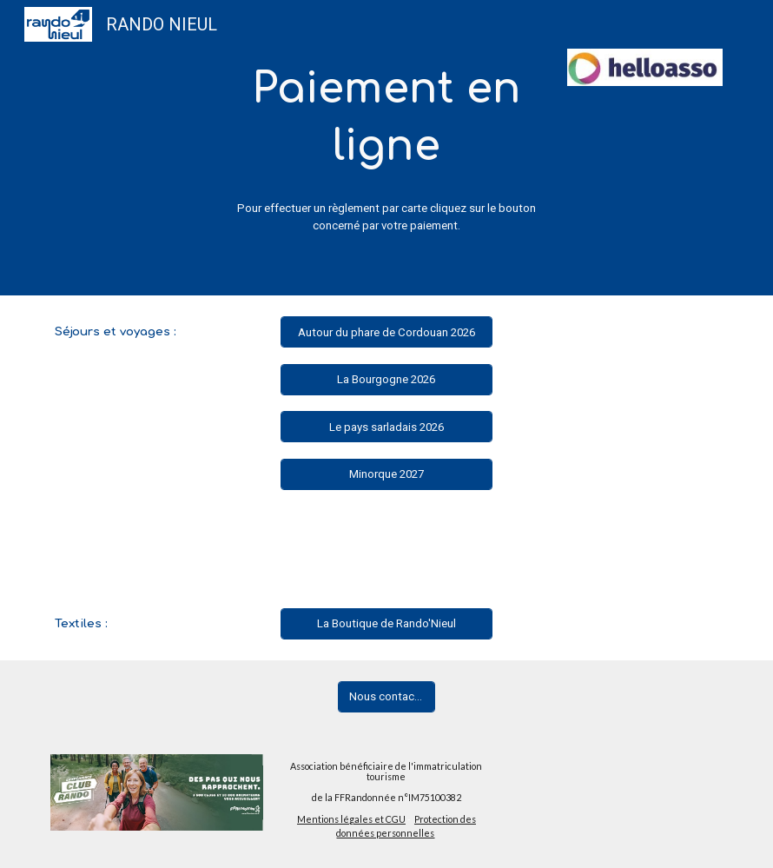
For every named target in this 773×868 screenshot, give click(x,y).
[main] (386, 118)
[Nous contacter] (386, 697)
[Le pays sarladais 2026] (386, 426)
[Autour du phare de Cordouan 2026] (386, 333)
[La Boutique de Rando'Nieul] (386, 624)
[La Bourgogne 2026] (386, 379)
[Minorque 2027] (386, 474)
